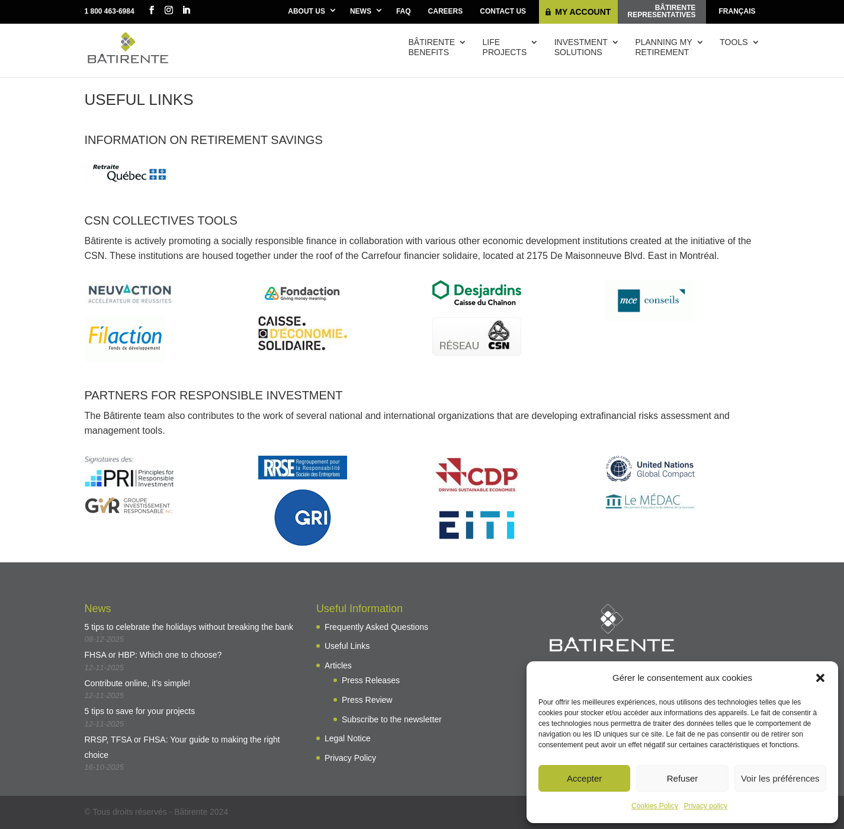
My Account (583, 11)
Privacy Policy (350, 758)
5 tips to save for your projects (140, 711)
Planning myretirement (663, 47)
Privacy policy (705, 806)
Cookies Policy (654, 806)
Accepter (584, 778)
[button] (820, 678)
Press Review (367, 700)
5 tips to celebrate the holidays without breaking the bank (189, 627)
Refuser (682, 778)
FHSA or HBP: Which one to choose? (153, 655)
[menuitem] (737, 12)
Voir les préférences (780, 778)
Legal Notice (348, 738)
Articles (338, 665)
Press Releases (371, 680)
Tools (733, 42)
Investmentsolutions (581, 47)
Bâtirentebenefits (432, 47)
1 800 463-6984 (109, 11)
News (360, 11)
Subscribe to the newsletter (392, 719)
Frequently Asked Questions (376, 627)
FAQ (403, 11)
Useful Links (347, 646)
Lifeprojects (505, 47)
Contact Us (503, 11)
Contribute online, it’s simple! (138, 683)
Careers (445, 11)
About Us (306, 11)
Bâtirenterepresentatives (662, 11)
